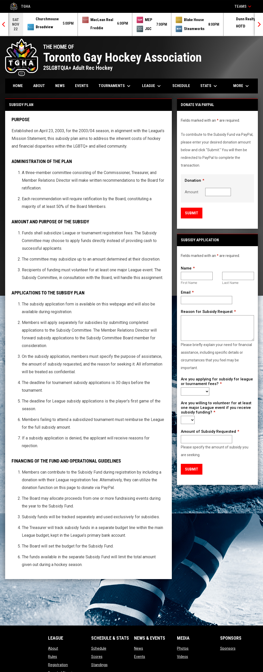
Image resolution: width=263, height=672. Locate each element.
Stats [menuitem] (209, 86)
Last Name (230, 283)
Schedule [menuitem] (181, 85)
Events (139, 657)
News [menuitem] (60, 85)
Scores (96, 657)
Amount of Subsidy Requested (208, 431)
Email (186, 292)
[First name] (197, 276)
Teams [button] (243, 6)
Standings (99, 665)
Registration (58, 665)
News (138, 648)
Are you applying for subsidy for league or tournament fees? (217, 381)
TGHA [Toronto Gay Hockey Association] (20, 6)
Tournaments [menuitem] (115, 86)
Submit (191, 213)
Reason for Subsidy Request (207, 311)
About (53, 648)
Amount (191, 192)
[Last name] (238, 276)
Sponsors (228, 648)
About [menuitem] (39, 85)
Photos (183, 648)
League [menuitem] (152, 86)
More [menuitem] (241, 86)
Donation (193, 180)
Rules (52, 657)
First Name (189, 283)
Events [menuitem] (81, 85)
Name (186, 268)
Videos (182, 657)
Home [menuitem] (18, 85)
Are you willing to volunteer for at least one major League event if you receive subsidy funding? (216, 408)
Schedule (98, 648)
